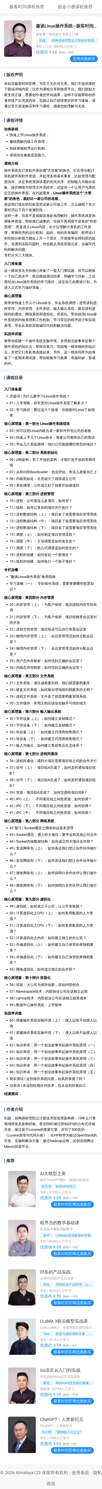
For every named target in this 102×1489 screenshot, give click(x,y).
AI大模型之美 (53, 1173)
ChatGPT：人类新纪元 (61, 1419)
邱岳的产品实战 (55, 1272)
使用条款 (80, 1472)
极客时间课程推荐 (26, 6)
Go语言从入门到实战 (60, 1370)
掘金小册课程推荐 (75, 6)
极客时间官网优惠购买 (72, 1204)
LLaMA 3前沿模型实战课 (64, 1321)
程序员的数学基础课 (59, 1222)
